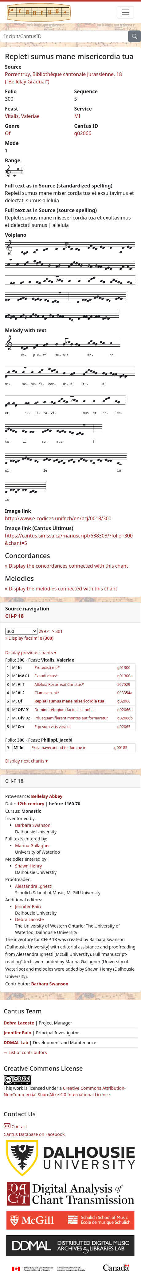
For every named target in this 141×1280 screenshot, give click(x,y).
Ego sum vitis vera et (52, 726)
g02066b (125, 718)
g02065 (124, 726)
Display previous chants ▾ (30, 652)
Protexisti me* (47, 667)
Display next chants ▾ (26, 761)
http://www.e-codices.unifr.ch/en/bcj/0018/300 (58, 518)
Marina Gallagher (32, 845)
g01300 (124, 667)
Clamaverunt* (46, 692)
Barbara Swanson (32, 825)
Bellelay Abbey (46, 796)
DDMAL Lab (16, 1042)
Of (7, 133)
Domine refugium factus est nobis (64, 709)
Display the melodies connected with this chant (63, 588)
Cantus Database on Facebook (34, 1134)
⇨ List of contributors (25, 1052)
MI (77, 116)
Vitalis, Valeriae (22, 116)
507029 (123, 684)
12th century (30, 804)
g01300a (124, 675)
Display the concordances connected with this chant (68, 565)
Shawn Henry (28, 866)
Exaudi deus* (46, 675)
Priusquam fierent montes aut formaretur (71, 718)
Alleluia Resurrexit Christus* (59, 684)
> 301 (57, 631)
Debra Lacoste (29, 919)
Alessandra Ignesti (33, 886)
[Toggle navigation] (125, 12)
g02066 (83, 133)
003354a (124, 692)
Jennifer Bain (28, 906)
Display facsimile (31, 638)
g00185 (120, 747)
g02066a (124, 709)
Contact (15, 1126)
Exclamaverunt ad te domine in (59, 747)
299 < (44, 631)
